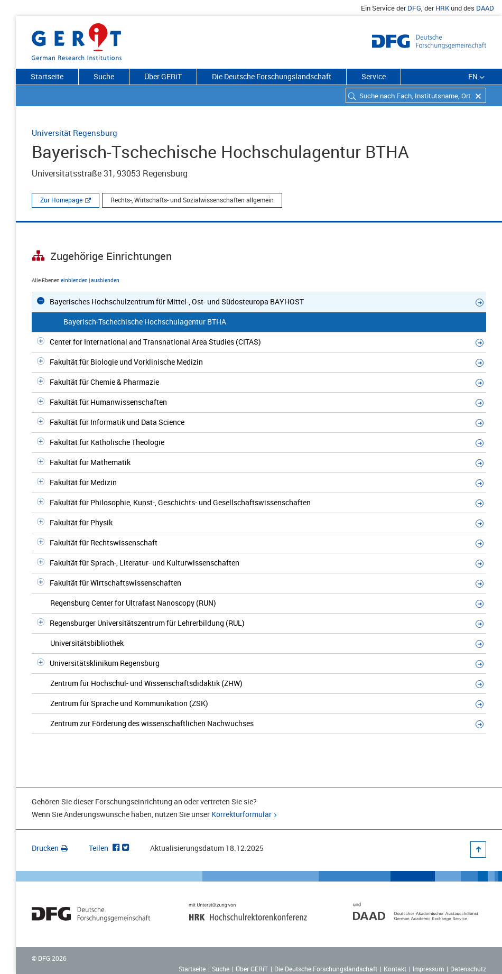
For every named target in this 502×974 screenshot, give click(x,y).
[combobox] (416, 95)
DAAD (485, 8)
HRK (442, 8)
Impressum (428, 968)
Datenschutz (468, 968)
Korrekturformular (241, 814)
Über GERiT (163, 76)
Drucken (50, 848)
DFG (414, 8)
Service (373, 76)
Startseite (47, 76)
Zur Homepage (61, 200)
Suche (104, 76)
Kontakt (395, 968)
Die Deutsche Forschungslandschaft (271, 76)
